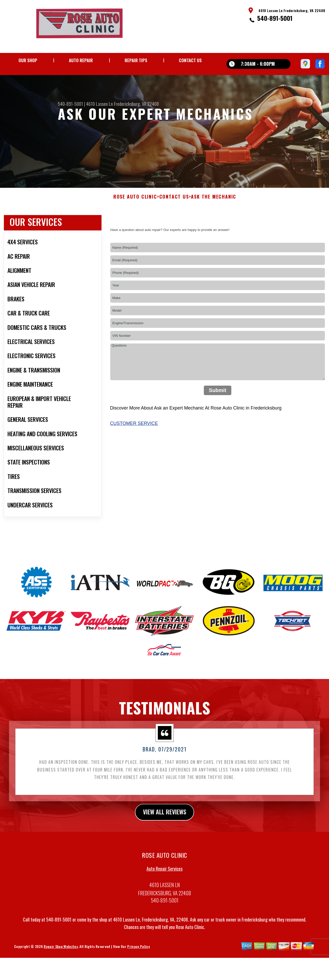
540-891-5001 (275, 18)
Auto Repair (81, 60)
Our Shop (28, 60)
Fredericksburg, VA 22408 (136, 103)
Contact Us (190, 60)
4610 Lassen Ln (99, 103)
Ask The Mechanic (213, 212)
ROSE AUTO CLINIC (135, 212)
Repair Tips (136, 60)
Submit (217, 405)
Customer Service (134, 438)
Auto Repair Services (164, 884)
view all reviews (164, 827)
